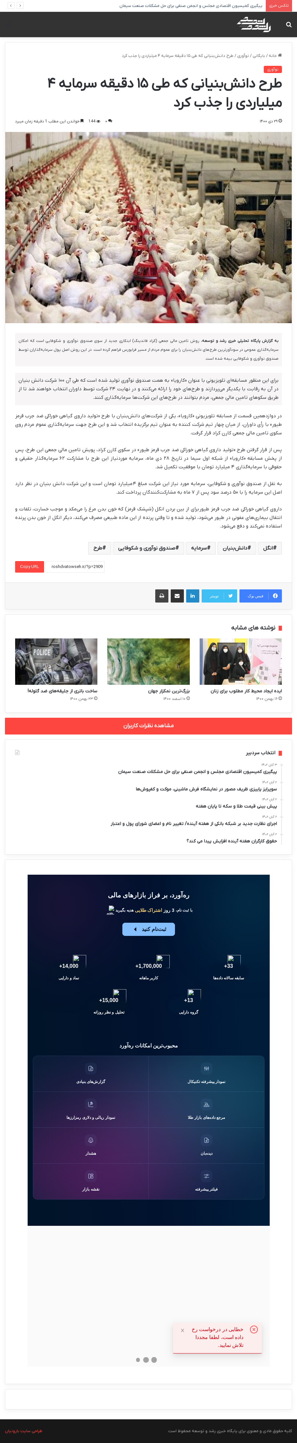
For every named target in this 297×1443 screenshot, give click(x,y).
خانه (275, 56)
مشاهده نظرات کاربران (148, 726)
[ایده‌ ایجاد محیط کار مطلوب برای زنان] (241, 661)
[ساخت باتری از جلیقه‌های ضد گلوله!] (56, 661)
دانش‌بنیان (235, 548)
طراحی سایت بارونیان (23, 1431)
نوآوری (243, 56)
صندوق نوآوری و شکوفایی (146, 548)
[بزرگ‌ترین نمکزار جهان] (148, 661)
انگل (268, 548)
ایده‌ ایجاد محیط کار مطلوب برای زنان (246, 691)
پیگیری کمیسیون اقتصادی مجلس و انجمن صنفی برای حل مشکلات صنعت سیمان (194, 6)
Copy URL (29, 567)
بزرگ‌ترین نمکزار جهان (169, 691)
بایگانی (259, 56)
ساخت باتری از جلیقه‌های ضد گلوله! (62, 691)
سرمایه (199, 548)
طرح (97, 548)
